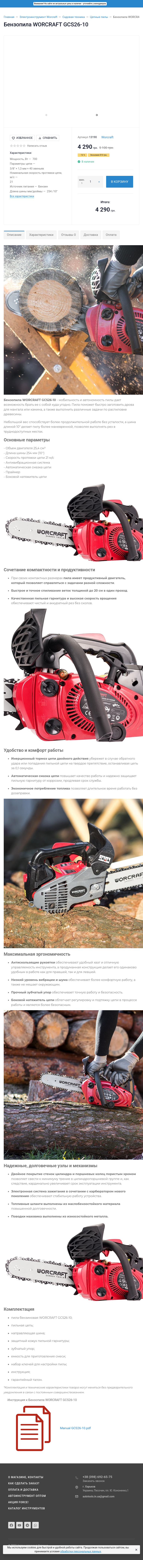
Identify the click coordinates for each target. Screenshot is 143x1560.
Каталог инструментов (26, 1508)
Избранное (22, 138)
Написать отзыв (37, 145)
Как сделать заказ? (23, 1483)
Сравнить (47, 138)
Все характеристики (22, 196)
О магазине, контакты (25, 1477)
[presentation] (46, 114)
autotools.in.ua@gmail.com (98, 1496)
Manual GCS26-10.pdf (75, 1428)
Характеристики (41, 235)
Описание (14, 235)
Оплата (111, 235)
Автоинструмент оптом (27, 1495)
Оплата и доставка (23, 1489)
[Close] (136, 1549)
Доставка (91, 235)
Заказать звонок (94, 1481)
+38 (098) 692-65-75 (97, 1477)
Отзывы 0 (68, 235)
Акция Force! (18, 1502)
